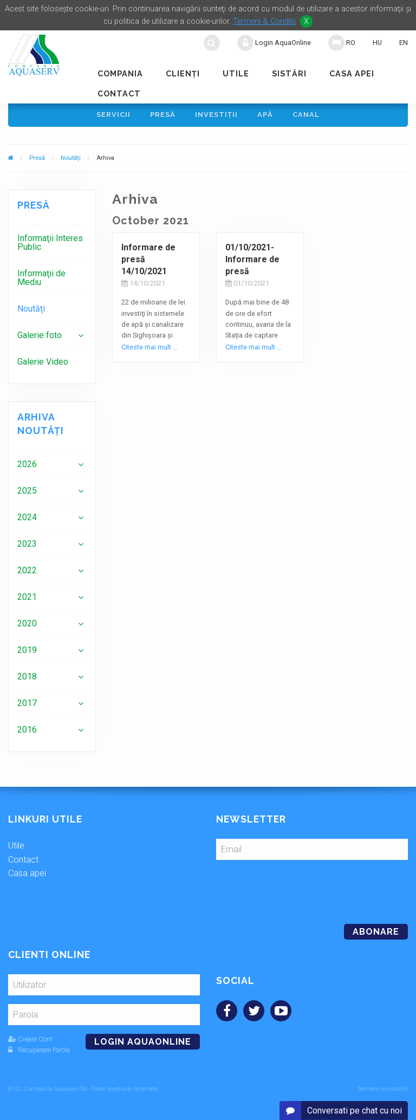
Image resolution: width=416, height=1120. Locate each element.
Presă (163, 115)
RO (341, 43)
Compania (120, 73)
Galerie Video (42, 362)
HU (377, 42)
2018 (27, 676)
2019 (27, 650)
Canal (306, 115)
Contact (119, 93)
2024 (27, 517)
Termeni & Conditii (264, 21)
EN (403, 42)
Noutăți (71, 157)
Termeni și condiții (382, 1088)
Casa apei (351, 73)
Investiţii (216, 115)
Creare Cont (30, 1039)
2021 (27, 597)
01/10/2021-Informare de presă (252, 259)
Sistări (289, 73)
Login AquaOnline (274, 43)
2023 (27, 544)
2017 (27, 703)
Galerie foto (39, 335)
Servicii (113, 115)
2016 (27, 729)
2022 (27, 570)
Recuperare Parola (39, 1050)
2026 (27, 464)
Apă (265, 115)
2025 (27, 490)
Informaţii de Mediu (41, 277)
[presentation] (290, 888)
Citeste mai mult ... (149, 347)
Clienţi (183, 73)
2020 (27, 623)
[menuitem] (52, 242)
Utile (236, 73)
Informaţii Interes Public (50, 242)
